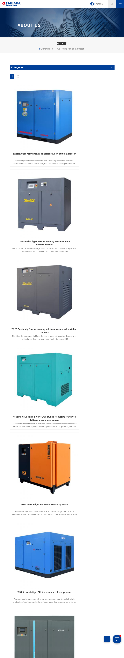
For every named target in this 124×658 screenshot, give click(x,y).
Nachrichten (90, 522)
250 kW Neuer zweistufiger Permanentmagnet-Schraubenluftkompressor (89, 482)
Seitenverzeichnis (59, 654)
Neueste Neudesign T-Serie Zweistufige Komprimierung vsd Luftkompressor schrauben (89, 206)
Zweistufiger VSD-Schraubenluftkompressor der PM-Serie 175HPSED (89, 413)
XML (71, 654)
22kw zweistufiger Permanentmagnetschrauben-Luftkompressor (89, 137)
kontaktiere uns (69, 522)
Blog (105, 522)
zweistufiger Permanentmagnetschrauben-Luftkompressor (35, 137)
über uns (50, 522)
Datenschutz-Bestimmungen (72, 526)
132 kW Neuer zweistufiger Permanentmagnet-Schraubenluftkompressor (35, 482)
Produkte (35, 522)
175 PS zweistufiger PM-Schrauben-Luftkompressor (89, 275)
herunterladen (45, 526)
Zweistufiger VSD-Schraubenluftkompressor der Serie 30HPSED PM (89, 344)
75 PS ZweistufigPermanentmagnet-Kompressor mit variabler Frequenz (35, 206)
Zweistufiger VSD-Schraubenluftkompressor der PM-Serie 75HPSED (35, 413)
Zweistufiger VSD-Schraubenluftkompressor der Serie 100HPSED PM (35, 344)
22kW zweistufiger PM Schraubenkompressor (35, 273)
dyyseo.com (80, 651)
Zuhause (44, 49)
